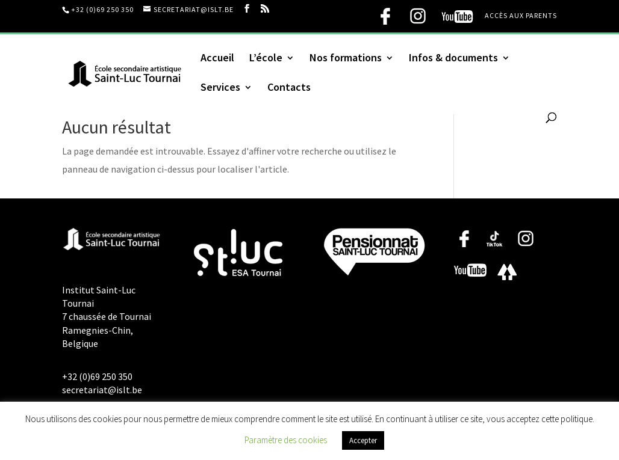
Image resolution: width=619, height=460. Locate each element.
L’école (265, 59)
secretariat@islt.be (102, 390)
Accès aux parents (521, 16)
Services (220, 88)
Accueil (217, 59)
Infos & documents (453, 59)
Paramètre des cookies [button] (285, 440)
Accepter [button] (363, 440)
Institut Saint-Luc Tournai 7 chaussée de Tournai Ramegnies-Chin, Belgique (106, 317)
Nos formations (346, 59)
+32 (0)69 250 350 (102, 9)
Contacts (289, 88)
